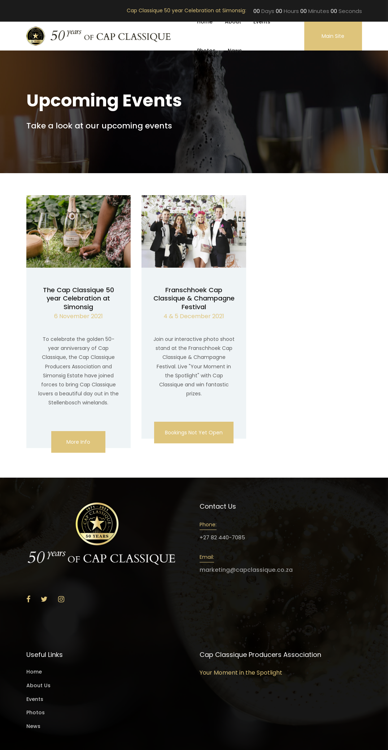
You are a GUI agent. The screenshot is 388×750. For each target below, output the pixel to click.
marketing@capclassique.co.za (246, 570)
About (233, 21)
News (235, 50)
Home (205, 21)
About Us (38, 685)
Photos (206, 50)
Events (261, 21)
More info (78, 442)
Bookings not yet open (194, 432)
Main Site (333, 36)
